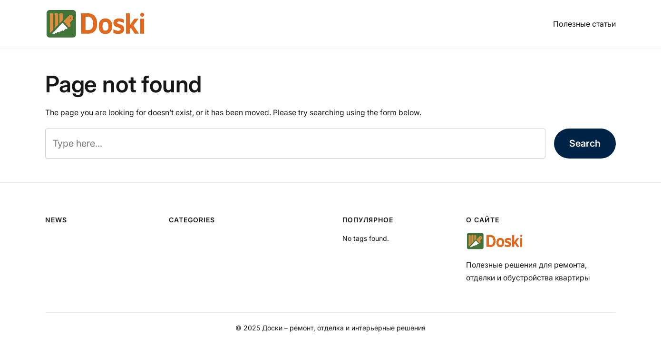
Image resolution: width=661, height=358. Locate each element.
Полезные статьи (584, 24)
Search (585, 143)
